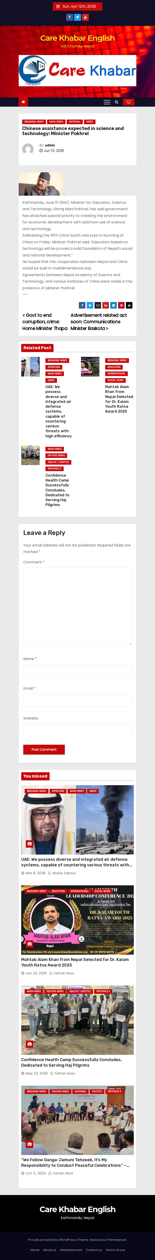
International (116, 373)
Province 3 (54, 468)
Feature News (56, 455)
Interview (54, 367)
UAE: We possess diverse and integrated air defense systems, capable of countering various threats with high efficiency (58, 411)
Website (30, 718)
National (74, 122)
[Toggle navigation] (107, 102)
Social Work (115, 380)
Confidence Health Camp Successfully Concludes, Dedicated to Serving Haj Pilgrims (57, 490)
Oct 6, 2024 (36, 1173)
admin (50, 145)
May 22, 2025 (37, 1073)
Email (29, 688)
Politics (97, 1091)
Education (113, 367)
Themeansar (116, 1240)
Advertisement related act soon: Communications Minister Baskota (99, 322)
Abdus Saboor (62, 873)
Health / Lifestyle (58, 462)
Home (34, 1250)
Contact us (94, 1250)
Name (30, 658)
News (89, 122)
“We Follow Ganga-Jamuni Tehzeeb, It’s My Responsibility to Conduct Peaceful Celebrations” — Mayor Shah (74, 1165)
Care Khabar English (77, 38)
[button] (118, 102)
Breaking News (34, 122)
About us (49, 1250)
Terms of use (115, 1250)
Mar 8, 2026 (36, 873)
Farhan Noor (62, 973)
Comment (34, 562)
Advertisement (71, 1250)
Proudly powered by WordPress (52, 1240)
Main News (56, 122)
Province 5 (115, 1091)
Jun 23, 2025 (36, 973)
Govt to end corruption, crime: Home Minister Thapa (44, 322)
